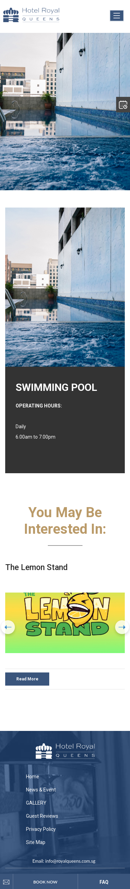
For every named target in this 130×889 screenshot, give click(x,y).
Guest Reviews (42, 816)
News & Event (41, 789)
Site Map (35, 842)
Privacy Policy (41, 829)
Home (32, 776)
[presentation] (8, 627)
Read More (27, 679)
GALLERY (36, 802)
